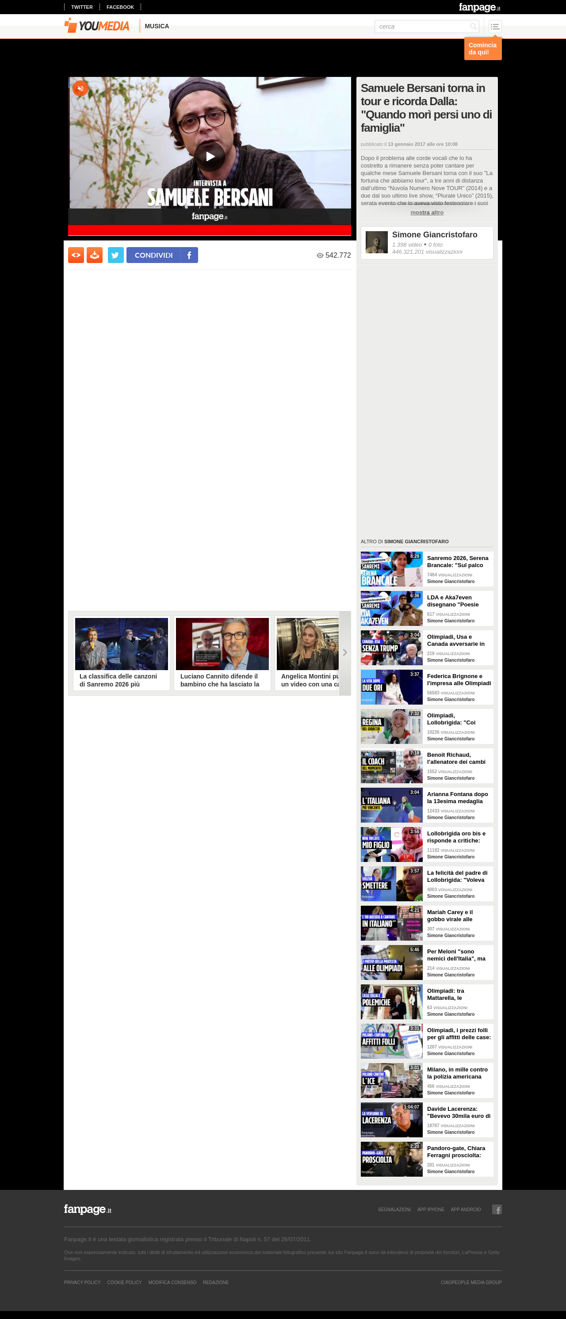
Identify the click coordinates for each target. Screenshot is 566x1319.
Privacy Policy (82, 1282)
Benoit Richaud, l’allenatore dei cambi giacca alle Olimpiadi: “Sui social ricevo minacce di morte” (456, 758)
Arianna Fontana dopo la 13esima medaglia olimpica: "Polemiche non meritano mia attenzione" (457, 798)
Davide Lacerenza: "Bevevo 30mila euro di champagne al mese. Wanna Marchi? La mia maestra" (458, 1113)
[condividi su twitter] (116, 255)
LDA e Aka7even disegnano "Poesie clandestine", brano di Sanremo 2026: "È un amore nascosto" (457, 601)
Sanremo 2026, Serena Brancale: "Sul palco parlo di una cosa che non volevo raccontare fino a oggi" (458, 562)
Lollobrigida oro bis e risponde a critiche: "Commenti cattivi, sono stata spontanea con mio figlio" (456, 837)
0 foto (435, 244)
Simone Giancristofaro (435, 234)
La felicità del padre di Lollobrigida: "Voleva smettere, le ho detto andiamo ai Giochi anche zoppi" (457, 876)
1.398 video (407, 244)
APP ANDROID (466, 1209)
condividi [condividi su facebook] (154, 255)
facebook (120, 7)
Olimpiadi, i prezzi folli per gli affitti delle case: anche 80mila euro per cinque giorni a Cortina (459, 1034)
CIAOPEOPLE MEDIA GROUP (471, 1282)
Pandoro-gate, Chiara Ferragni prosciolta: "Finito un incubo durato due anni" (456, 1152)
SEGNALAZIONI (394, 1209)
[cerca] (427, 26)
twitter (82, 7)
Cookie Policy (124, 1282)
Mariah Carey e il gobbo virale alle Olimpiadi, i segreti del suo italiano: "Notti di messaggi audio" (458, 916)
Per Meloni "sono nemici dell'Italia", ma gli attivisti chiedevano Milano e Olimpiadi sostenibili (458, 955)
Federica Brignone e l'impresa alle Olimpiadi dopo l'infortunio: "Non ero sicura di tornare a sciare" (459, 680)
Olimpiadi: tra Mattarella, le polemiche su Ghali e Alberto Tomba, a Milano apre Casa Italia (458, 994)
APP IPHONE (430, 1209)
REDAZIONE (216, 1282)
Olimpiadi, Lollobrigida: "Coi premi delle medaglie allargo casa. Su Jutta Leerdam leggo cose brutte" (456, 719)
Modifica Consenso (172, 1282)
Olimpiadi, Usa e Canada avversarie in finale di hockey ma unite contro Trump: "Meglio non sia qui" (456, 640)
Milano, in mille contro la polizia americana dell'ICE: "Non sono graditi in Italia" (457, 1073)
